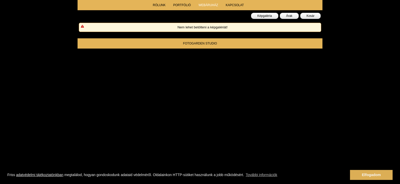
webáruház (208, 5)
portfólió (182, 5)
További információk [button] (261, 175)
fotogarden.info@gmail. (223, 53)
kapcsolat (235, 5)
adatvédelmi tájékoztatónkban (39, 175)
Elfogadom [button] (371, 175)
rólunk (159, 5)
